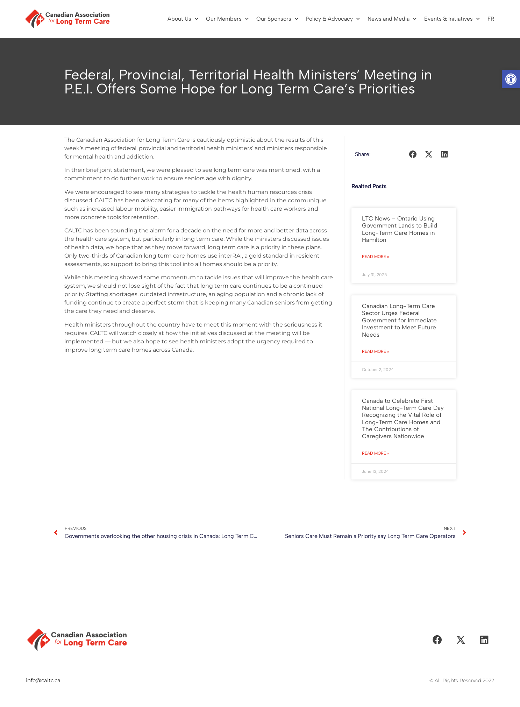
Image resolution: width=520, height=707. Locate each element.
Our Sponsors (277, 18)
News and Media (392, 18)
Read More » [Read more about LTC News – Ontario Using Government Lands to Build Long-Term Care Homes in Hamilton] (375, 256)
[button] (511, 79)
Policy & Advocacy (333, 18)
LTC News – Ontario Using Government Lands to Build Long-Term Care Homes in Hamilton (399, 229)
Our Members (227, 18)
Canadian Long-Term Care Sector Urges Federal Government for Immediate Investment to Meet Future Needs (399, 320)
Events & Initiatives (452, 18)
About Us (183, 18)
